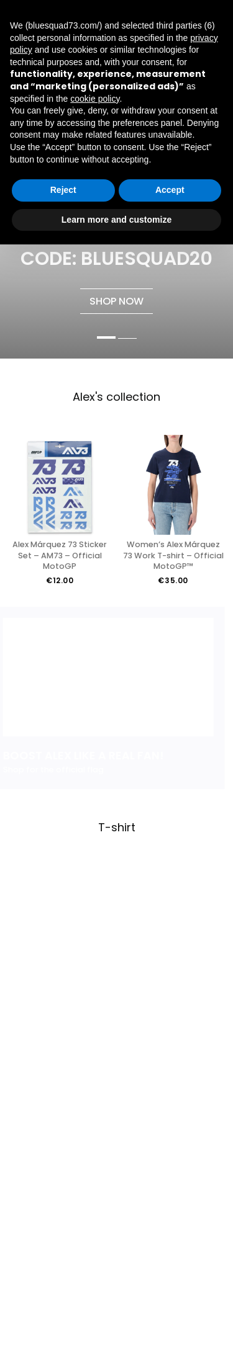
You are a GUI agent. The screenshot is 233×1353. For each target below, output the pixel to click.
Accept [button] (170, 190)
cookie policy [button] (94, 99)
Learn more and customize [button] (116, 220)
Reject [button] (63, 190)
